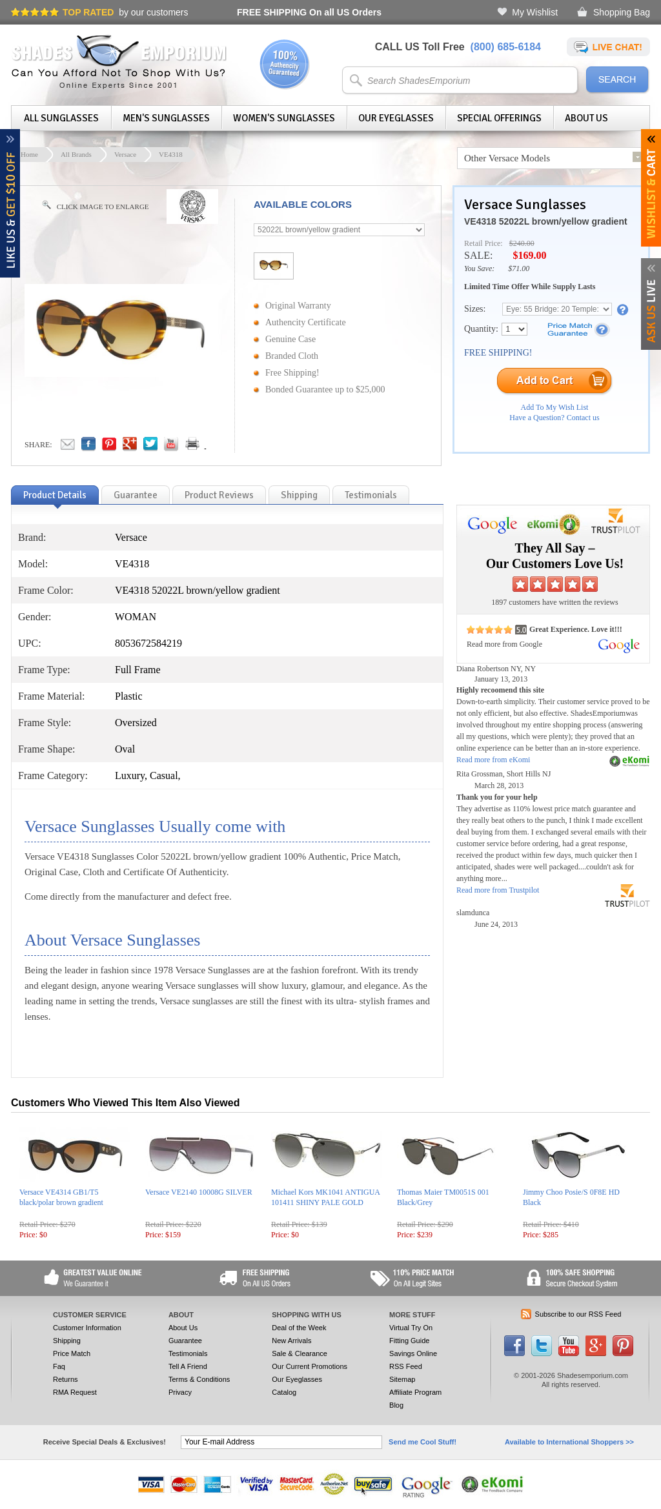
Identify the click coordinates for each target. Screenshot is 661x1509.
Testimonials (188, 1353)
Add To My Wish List (555, 407)
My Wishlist (535, 12)
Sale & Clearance (299, 1353)
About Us (586, 118)
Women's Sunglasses (284, 118)
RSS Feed (405, 1366)
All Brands (76, 154)
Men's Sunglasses (166, 118)
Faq (59, 1366)
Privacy (180, 1392)
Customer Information (87, 1328)
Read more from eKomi (493, 759)
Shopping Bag (621, 12)
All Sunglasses (61, 118)
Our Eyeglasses (396, 118)
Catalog (284, 1392)
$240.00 (521, 243)
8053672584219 (148, 643)
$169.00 (529, 255)
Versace (125, 154)
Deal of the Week (299, 1328)
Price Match (71, 1353)
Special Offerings (499, 118)
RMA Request (75, 1392)
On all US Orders (309, 12)
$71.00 (518, 268)
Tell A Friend (187, 1366)
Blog (396, 1405)
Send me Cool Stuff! (422, 1442)
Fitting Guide (409, 1340)
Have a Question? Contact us (554, 417)
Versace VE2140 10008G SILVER (198, 1192)
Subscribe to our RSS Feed (578, 1314)
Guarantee (185, 1340)
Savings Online (413, 1353)
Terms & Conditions (199, 1379)
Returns (65, 1379)
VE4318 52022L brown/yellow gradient (545, 221)
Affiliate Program (415, 1392)
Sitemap (402, 1379)
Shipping (67, 1340)
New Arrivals (291, 1340)
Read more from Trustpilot (497, 890)
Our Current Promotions (309, 1366)
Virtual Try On (410, 1328)
